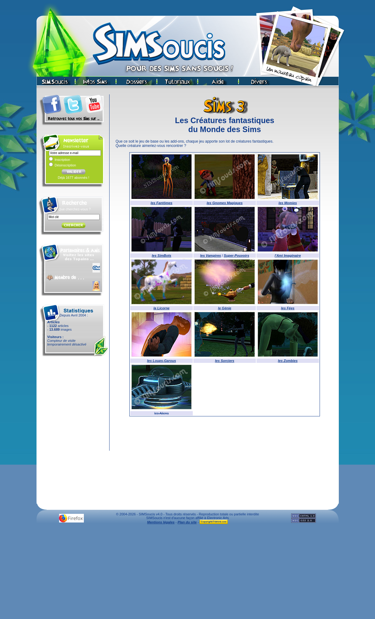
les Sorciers (224, 361)
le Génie (224, 308)
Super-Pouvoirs (236, 255)
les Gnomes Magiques (225, 203)
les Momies (287, 203)
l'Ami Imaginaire (288, 255)
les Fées (287, 308)
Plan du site (187, 522)
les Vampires (210, 255)
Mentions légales (161, 522)
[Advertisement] (187, 573)
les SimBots (161, 255)
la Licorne (161, 308)
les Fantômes (161, 203)
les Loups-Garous (161, 361)
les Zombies (288, 361)
